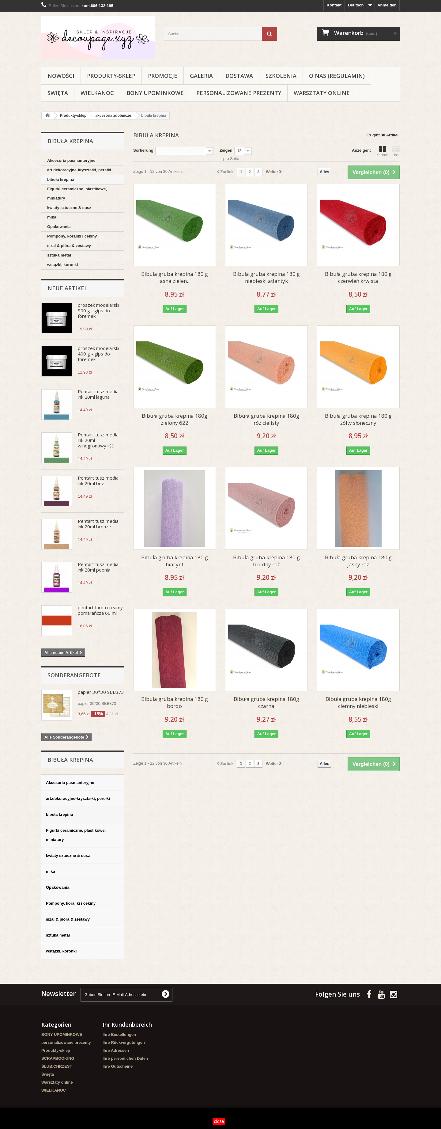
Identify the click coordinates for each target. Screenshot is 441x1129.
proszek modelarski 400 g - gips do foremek (98, 353)
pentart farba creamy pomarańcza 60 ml (100, 610)
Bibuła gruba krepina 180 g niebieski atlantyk (266, 277)
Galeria (201, 75)
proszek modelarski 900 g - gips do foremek (98, 310)
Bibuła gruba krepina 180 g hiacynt (174, 561)
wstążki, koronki (62, 264)
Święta (57, 93)
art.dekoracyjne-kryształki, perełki (79, 170)
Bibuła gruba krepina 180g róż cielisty (266, 419)
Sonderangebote (74, 675)
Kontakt (334, 5)
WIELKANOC (97, 93)
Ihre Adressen (116, 1050)
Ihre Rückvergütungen (124, 1042)
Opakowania (59, 226)
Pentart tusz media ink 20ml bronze (98, 524)
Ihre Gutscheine (118, 1066)
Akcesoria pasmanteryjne (71, 160)
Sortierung (143, 150)
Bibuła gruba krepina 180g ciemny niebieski (358, 702)
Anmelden (387, 5)
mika (51, 217)
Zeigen (226, 150)
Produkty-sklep (111, 75)
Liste (396, 151)
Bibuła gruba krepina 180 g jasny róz (358, 561)
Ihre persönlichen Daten (125, 1058)
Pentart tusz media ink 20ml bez (98, 480)
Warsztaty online (322, 93)
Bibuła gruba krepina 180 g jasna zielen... (174, 277)
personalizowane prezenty (238, 93)
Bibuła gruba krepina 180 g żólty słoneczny (358, 419)
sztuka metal (59, 255)
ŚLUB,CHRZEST (56, 1066)
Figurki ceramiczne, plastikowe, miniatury (77, 193)
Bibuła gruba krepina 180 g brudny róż (266, 561)
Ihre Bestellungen (119, 1034)
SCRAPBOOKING (57, 1058)
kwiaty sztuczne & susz (69, 207)
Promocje (162, 75)
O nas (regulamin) (337, 75)
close (219, 1121)
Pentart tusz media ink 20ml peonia (98, 567)
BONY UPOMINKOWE (155, 93)
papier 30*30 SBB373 (101, 692)
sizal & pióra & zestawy (69, 245)
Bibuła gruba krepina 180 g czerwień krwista (358, 277)
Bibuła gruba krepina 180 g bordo (174, 702)
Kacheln (382, 151)
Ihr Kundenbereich (127, 1024)
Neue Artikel (67, 288)
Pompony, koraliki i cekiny (72, 236)
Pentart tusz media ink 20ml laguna (98, 394)
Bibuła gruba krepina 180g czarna (266, 702)
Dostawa (239, 75)
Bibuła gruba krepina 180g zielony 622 (174, 419)
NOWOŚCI (60, 75)
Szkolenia (281, 75)
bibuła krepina (60, 179)
